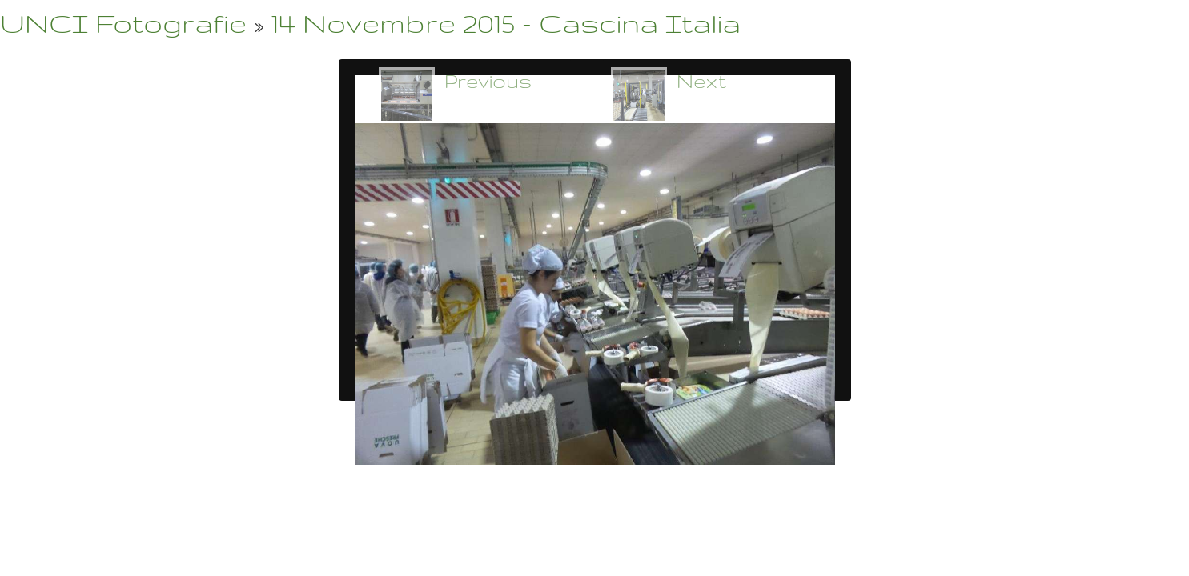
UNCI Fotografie (123, 22)
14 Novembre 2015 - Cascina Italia (506, 22)
